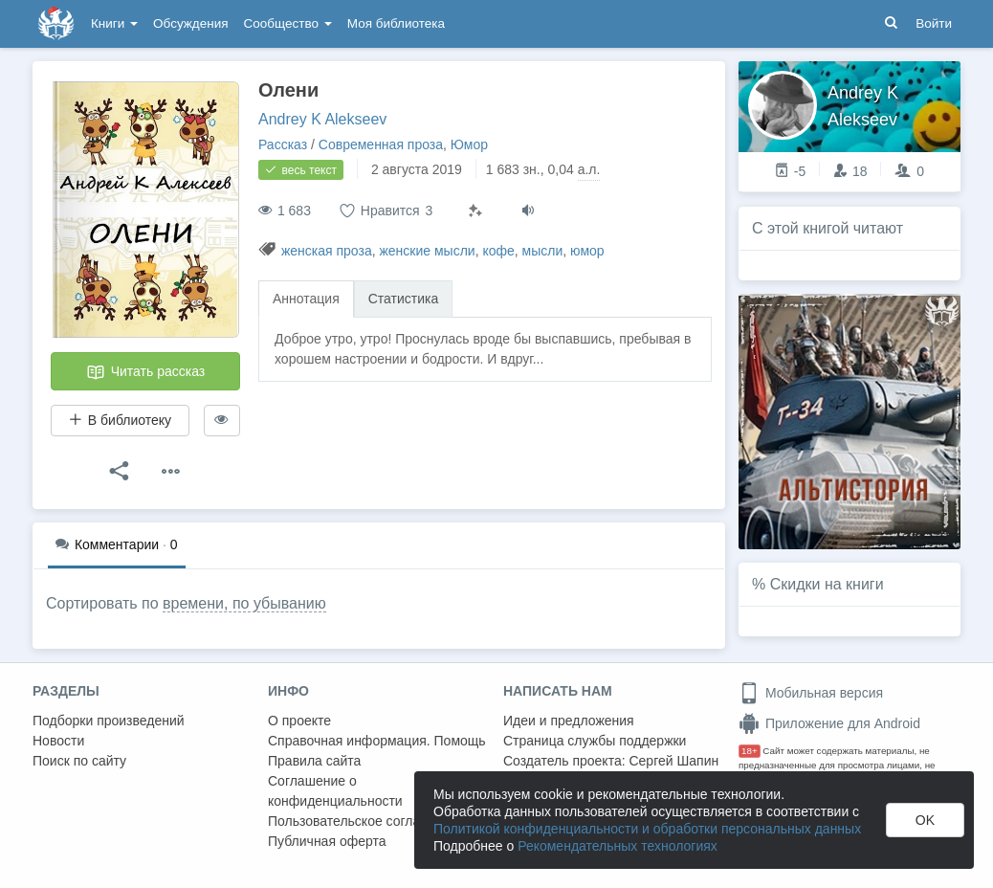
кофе (498, 250)
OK (925, 820)
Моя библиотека (396, 23)
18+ (749, 750)
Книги (114, 23)
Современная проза (381, 144)
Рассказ (282, 144)
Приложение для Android (829, 723)
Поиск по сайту (79, 760)
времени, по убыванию (244, 603)
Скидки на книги (827, 584)
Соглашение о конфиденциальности (335, 791)
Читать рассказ (145, 372)
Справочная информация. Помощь (377, 740)
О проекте (299, 720)
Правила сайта (314, 760)
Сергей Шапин (673, 760)
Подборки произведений (109, 720)
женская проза (326, 250)
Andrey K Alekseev (322, 119)
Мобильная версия (811, 692)
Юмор (469, 144)
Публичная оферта (327, 841)
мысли (542, 250)
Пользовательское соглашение (364, 821)
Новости (58, 740)
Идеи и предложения (568, 720)
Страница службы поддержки (594, 740)
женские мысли (426, 250)
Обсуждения (190, 23)
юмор (587, 250)
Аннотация (306, 298)
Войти (934, 23)
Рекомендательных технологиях (617, 846)
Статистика (403, 298)
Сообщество (288, 23)
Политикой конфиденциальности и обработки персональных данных (647, 828)
